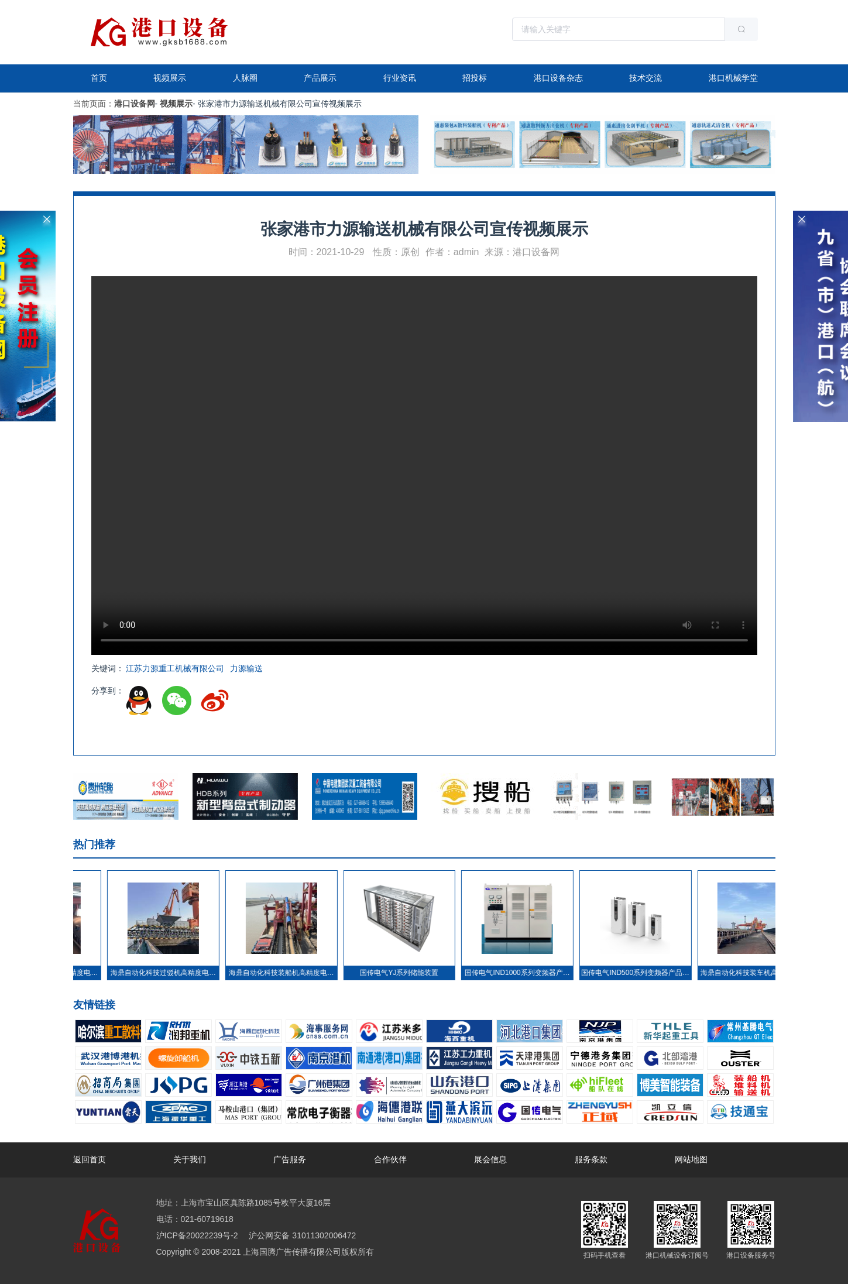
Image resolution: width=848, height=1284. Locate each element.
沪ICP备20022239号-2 (197, 1235)
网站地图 (691, 1159)
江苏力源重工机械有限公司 (175, 668)
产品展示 (320, 78)
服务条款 (591, 1159)
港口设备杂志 (558, 78)
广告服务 (289, 1159)
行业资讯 (399, 78)
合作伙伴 (390, 1159)
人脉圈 (245, 78)
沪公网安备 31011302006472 (301, 1235)
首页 (99, 78)
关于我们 (189, 1159)
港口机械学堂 (733, 78)
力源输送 (246, 668)
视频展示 (169, 78)
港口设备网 (134, 103)
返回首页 (89, 1159)
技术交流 (645, 78)
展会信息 (490, 1159)
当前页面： (93, 103)
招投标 (474, 78)
